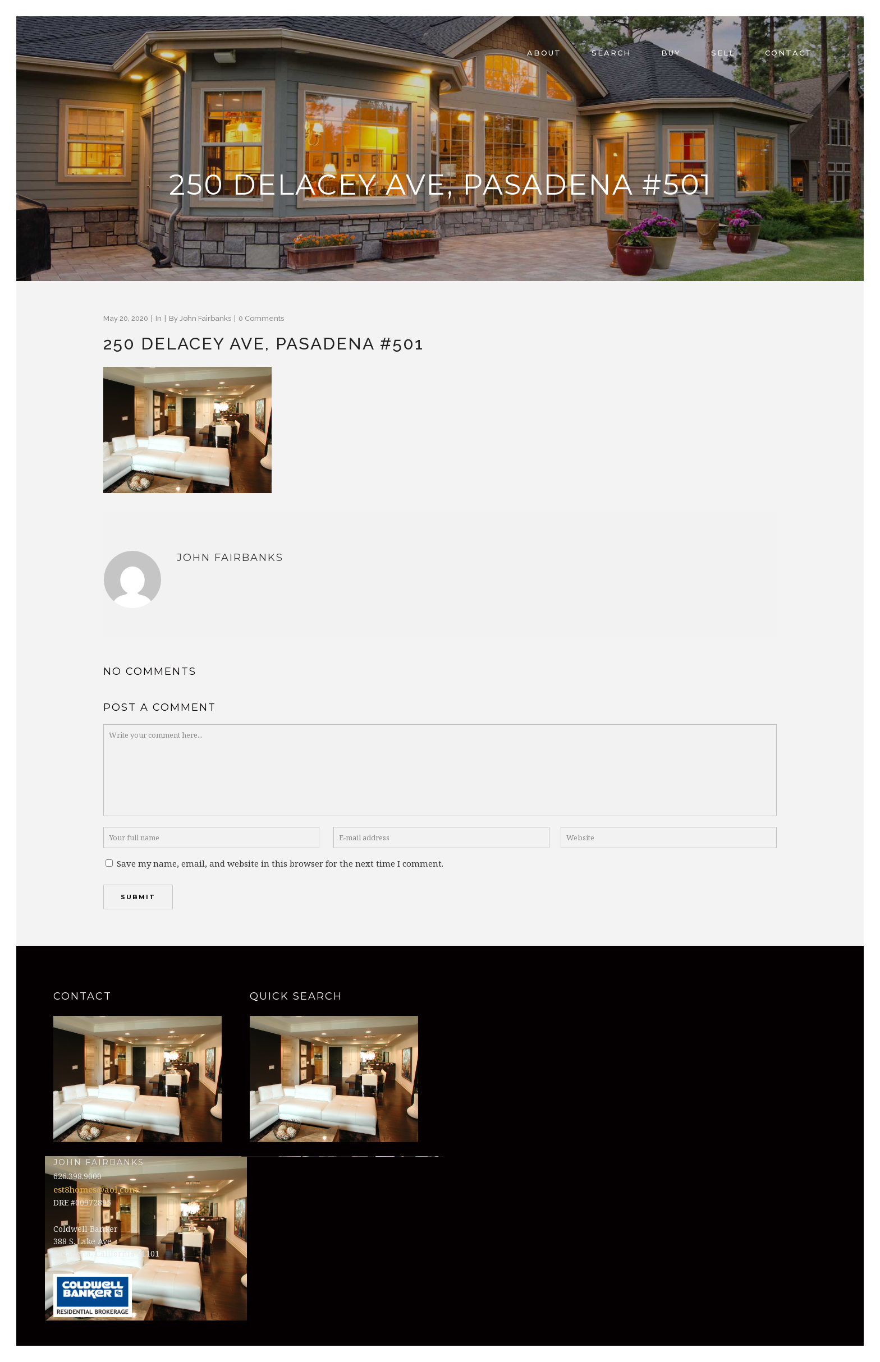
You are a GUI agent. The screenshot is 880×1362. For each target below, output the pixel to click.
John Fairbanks (205, 318)
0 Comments (261, 318)
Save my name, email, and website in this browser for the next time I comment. (280, 863)
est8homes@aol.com (95, 1189)
